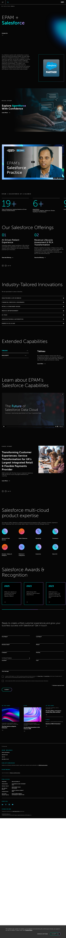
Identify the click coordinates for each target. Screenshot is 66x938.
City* (37, 660)
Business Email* (6, 644)
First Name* (5, 636)
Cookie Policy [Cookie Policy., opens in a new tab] (28, 930)
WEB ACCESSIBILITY (16, 781)
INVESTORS (4, 781)
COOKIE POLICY (5, 791)
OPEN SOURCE (5, 783)
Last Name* (39, 636)
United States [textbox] (7, 658)
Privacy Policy (40, 676)
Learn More (6, 112)
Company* (4, 652)
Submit (6, 689)
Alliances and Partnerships (15, 772)
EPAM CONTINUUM (6, 752)
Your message (5, 671)
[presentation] (3, 266)
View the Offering (7, 257)
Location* (4, 660)
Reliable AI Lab (5, 759)
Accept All (55, 933)
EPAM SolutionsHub (43, 765)
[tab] (15, 350)
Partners (9, 6)
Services (5, 6)
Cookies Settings (42, 933)
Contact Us (5, 33)
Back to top (4, 746)
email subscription (16, 811)
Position (38, 652)
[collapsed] (33, 298)
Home (2, 6)
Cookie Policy (46, 676)
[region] (33, 931)
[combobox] (16, 658)
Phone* (38, 644)
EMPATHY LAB (5, 754)
